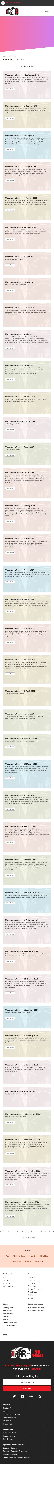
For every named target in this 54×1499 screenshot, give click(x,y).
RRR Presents (8, 1313)
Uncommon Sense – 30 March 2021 (21, 738)
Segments (6, 1280)
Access (5, 1411)
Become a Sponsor (10, 1448)
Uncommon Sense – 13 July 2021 (19, 308)
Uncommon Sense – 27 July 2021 (19, 256)
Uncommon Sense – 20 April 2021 (20, 660)
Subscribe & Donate (35, 1304)
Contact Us (7, 1408)
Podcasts (19, 59)
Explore (31, 1274)
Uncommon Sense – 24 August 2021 (21, 135)
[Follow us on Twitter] (14, 1396)
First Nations (19, 1256)
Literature (16, 1261)
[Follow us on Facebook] (22, 1396)
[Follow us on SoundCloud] (31, 1396)
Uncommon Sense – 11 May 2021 (19, 570)
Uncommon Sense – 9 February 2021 (21, 951)
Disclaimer (7, 1421)
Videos (30, 1298)
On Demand (7, 1274)
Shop (5, 1335)
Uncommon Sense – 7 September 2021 (22, 75)
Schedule (31, 1277)
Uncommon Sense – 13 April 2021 (20, 691)
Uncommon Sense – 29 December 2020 (22, 1114)
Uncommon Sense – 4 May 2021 (19, 599)
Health (33, 1256)
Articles (30, 1295)
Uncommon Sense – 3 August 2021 (20, 227)
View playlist (10, 89)
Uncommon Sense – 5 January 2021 (21, 1091)
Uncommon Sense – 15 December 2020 (22, 1171)
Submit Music (8, 1439)
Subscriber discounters (36, 1308)
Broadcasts (8, 59)
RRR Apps (36, 1368)
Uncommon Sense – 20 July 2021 (20, 282)
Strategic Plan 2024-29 (11, 1414)
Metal (28, 1261)
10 (41, 1231)
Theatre (39, 1261)
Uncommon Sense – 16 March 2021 (20, 795)
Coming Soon (8, 1308)
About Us (6, 1405)
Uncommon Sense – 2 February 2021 (21, 979)
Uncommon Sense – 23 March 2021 (21, 764)
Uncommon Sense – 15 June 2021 (20, 421)
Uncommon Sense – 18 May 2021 (19, 539)
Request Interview (9, 1436)
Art (7, 1256)
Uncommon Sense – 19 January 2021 (21, 1035)
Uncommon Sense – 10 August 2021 (21, 198)
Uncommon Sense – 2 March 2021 (20, 859)
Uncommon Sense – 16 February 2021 (22, 920)
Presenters (32, 1286)
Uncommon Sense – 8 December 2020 (22, 1202)
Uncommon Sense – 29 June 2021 (20, 365)
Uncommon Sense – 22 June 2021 (20, 397)
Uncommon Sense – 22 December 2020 (22, 1140)
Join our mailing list (27, 1376)
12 (50, 1231)
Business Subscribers (10, 1454)
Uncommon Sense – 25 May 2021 (20, 505)
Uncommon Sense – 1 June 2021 (19, 472)
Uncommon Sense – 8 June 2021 (19, 447)
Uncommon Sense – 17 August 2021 (21, 166)
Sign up (27, 1388)
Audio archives (8, 1286)
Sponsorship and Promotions (14, 1445)
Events (5, 1304)
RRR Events (7, 1310)
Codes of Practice (9, 1417)
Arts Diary (6, 1319)
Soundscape (32, 1292)
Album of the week (35, 1289)
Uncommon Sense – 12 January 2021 (21, 1065)
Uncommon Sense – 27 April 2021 (20, 628)
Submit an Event (9, 1325)
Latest (5, 1277)
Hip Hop (44, 1256)
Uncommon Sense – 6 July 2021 (19, 334)
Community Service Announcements (16, 1457)
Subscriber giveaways (36, 1310)
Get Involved (8, 1429)
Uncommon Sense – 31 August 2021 (21, 106)
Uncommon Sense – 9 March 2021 (20, 826)
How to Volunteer (9, 1433)
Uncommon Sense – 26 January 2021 (21, 1010)
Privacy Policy (8, 1424)
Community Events (10, 1322)
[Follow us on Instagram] (40, 1396)
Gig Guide (6, 1316)
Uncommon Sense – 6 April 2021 (19, 714)
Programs (31, 1280)
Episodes (6, 1283)
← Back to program (27, 1237)
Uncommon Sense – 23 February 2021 (22, 893)
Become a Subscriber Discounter (15, 1451)
